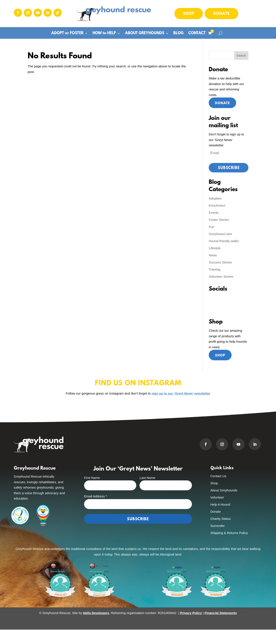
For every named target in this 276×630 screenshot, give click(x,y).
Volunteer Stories (221, 277)
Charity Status (220, 519)
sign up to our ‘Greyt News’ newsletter (181, 394)
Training (214, 269)
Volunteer (217, 498)
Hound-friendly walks (224, 241)
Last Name (147, 478)
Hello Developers (96, 613)
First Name (92, 478)
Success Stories (220, 262)
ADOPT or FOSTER (67, 34)
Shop (188, 14)
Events (214, 213)
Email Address (95, 497)
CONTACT (197, 34)
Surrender (217, 526)
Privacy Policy (191, 613)
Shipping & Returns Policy (229, 533)
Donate (221, 14)
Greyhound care (220, 234)
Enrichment (217, 205)
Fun (211, 227)
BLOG (178, 34)
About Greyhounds (223, 490)
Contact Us (218, 476)
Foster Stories (219, 220)
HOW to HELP (104, 34)
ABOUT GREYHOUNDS (144, 34)
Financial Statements (220, 613)
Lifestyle (215, 248)
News (213, 255)
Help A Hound (220, 505)
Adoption (215, 198)
